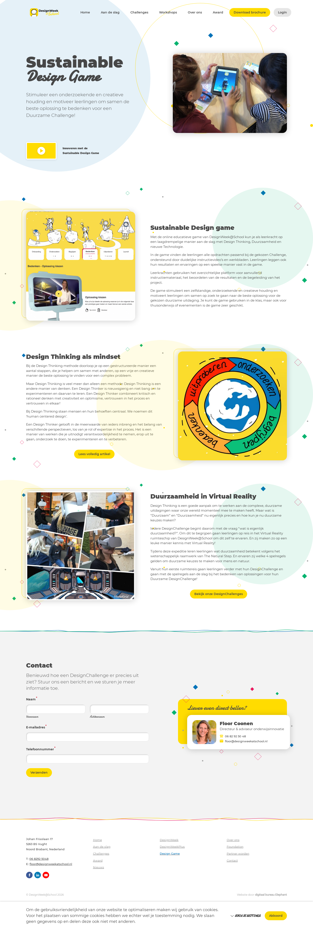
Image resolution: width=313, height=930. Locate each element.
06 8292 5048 (38, 858)
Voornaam (32, 716)
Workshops (168, 12)
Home (85, 12)
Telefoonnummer (40, 748)
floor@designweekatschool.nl (246, 741)
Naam (31, 698)
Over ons (195, 12)
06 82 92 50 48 (235, 736)
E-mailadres (36, 726)
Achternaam (97, 716)
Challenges (139, 12)
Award (218, 12)
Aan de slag (110, 12)
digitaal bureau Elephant (271, 894)
